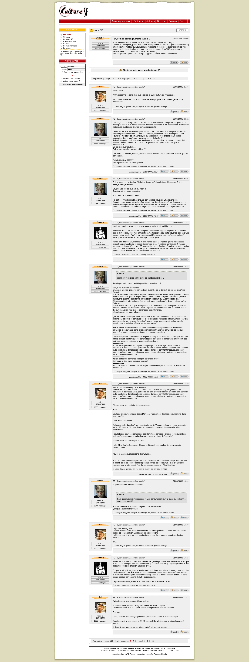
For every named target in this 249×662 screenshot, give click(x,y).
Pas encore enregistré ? (72, 78)
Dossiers (161, 21)
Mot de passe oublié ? (71, 81)
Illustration (121, 21)
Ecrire (183, 21)
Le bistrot (66, 48)
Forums (172, 21)
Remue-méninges (70, 46)
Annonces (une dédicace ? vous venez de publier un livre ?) (72, 53)
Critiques (138, 21)
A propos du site (69, 41)
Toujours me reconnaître (72, 72)
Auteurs (150, 21)
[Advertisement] (142, 11)
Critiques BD (68, 39)
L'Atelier (66, 44)
